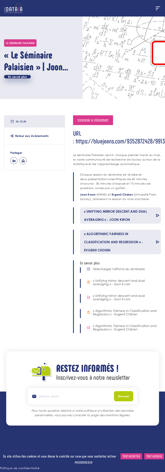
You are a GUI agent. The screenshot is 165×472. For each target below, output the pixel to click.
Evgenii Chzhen (122, 194)
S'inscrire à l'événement (93, 120)
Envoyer (123, 396)
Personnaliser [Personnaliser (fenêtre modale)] (84, 462)
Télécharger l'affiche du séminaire (119, 269)
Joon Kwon (88, 194)
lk (13, 160)
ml (23, 160)
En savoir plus (17, 76)
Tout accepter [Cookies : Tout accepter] (131, 456)
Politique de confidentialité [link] (19, 468)
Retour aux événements (32, 136)
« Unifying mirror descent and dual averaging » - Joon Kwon (119, 282)
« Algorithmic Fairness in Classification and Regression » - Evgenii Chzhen (124, 312)
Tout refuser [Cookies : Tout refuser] (154, 456)
